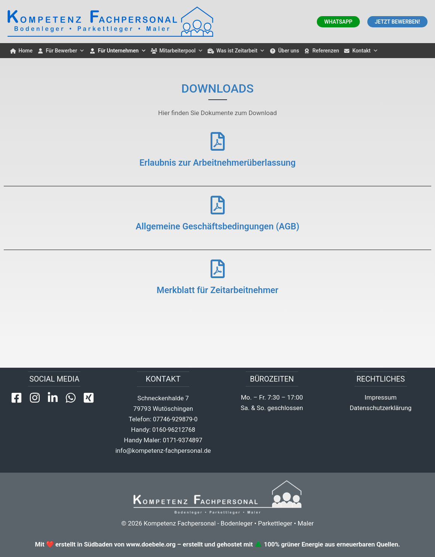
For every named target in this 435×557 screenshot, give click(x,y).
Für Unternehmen (122, 50)
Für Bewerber (65, 50)
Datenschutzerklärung (380, 408)
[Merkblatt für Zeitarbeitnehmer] (217, 268)
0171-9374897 (182, 440)
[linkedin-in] (55, 397)
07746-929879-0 (175, 419)
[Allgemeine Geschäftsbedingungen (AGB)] (217, 205)
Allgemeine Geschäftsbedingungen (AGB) (217, 226)
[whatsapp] (73, 397)
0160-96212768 (173, 429)
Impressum (381, 397)
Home (26, 51)
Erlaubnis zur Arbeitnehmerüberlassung (217, 162)
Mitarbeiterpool (181, 50)
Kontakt (365, 50)
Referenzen (325, 51)
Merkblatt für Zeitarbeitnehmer (217, 289)
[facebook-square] (19, 397)
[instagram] (37, 397)
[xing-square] (90, 397)
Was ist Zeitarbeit (240, 50)
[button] (338, 21)
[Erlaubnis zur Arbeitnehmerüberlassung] (217, 141)
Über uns (288, 51)
